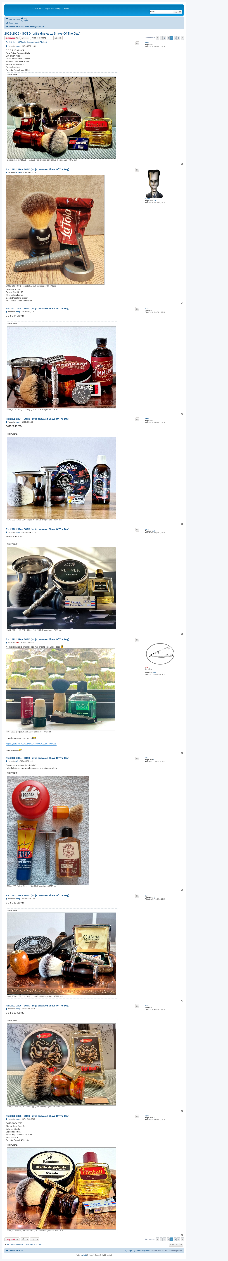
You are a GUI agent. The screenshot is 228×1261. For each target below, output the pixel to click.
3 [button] (168, 37)
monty (147, 43)
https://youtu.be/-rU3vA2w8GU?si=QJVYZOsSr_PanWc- (31, 744)
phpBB (84, 1255)
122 (154, 44)
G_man (147, 199)
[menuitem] (24, 18)
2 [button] (164, 37)
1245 (154, 201)
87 (153, 760)
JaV (146, 758)
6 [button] (178, 37)
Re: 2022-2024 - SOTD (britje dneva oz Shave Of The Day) (26, 42)
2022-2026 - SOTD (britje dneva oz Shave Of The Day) (42, 33)
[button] (157, 38)
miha (146, 667)
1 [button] (161, 37)
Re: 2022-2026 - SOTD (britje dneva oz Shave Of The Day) (37, 1005)
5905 (154, 672)
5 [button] (175, 37)
